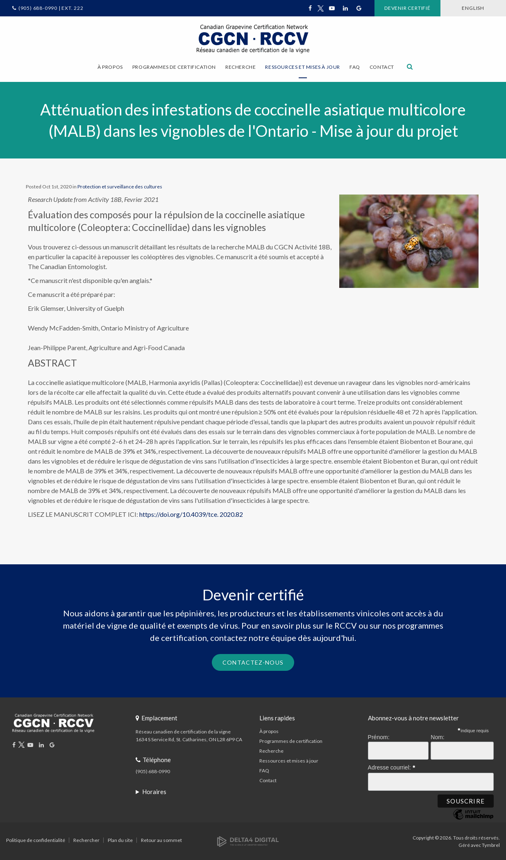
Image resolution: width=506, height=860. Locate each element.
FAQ (354, 67)
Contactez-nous (253, 661)
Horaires (154, 791)
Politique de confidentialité (35, 839)
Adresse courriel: (391, 765)
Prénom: (379, 736)
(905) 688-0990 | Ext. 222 (51, 8)
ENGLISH (470, 8)
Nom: (437, 736)
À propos (269, 731)
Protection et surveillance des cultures (119, 186)
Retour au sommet (161, 839)
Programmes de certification (290, 741)
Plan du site (120, 839)
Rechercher (86, 839)
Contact (382, 67)
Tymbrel (491, 844)
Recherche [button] (240, 67)
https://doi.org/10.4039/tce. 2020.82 (191, 514)
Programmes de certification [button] (174, 67)
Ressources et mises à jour (288, 760)
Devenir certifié (398, 8)
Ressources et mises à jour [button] (302, 67)
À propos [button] (110, 67)
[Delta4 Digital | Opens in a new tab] (248, 840)
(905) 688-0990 (153, 771)
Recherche (271, 750)
